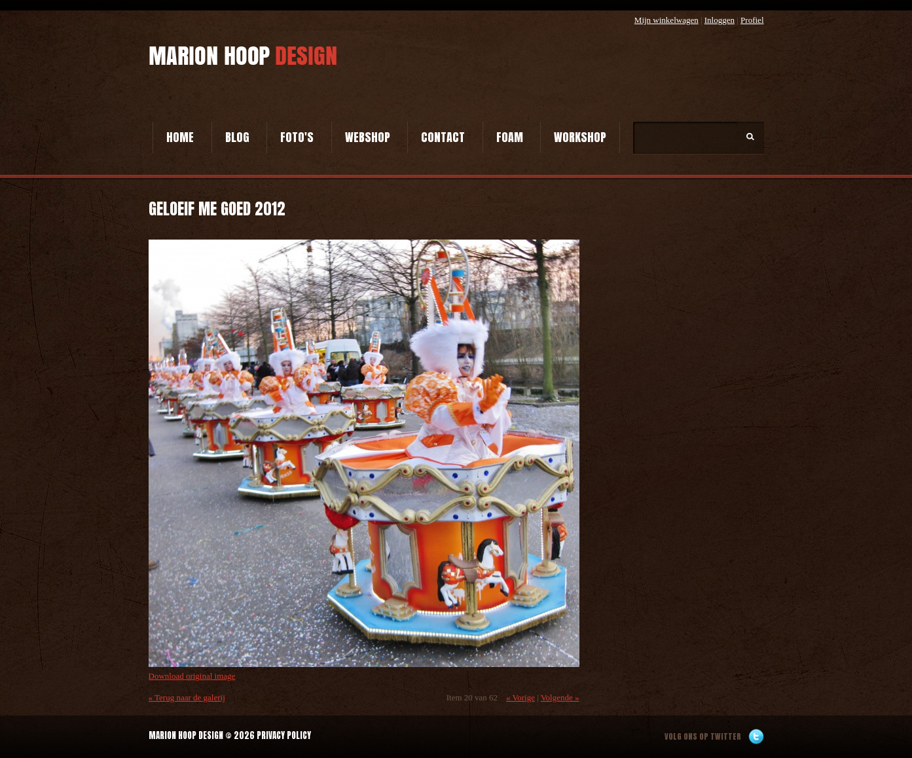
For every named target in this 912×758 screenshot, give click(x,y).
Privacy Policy (284, 735)
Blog (237, 137)
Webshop (367, 137)
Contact (443, 137)
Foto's (297, 137)
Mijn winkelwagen (666, 20)
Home (180, 137)
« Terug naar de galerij (187, 697)
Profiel (751, 20)
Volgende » (560, 697)
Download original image (192, 676)
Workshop (580, 137)
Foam (509, 137)
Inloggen (719, 20)
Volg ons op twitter (703, 736)
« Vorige (520, 697)
